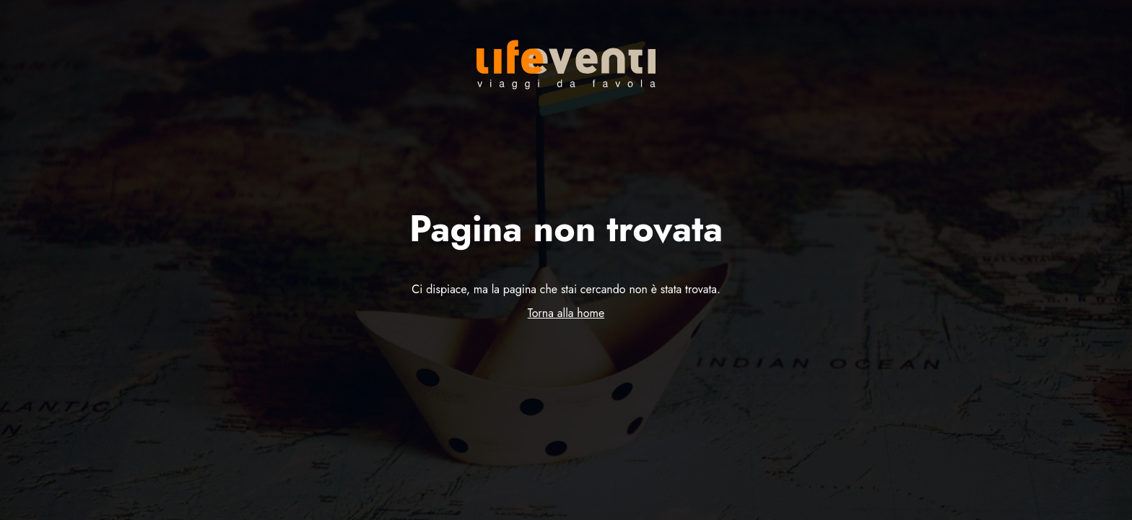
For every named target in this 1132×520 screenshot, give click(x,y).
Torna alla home (566, 313)
